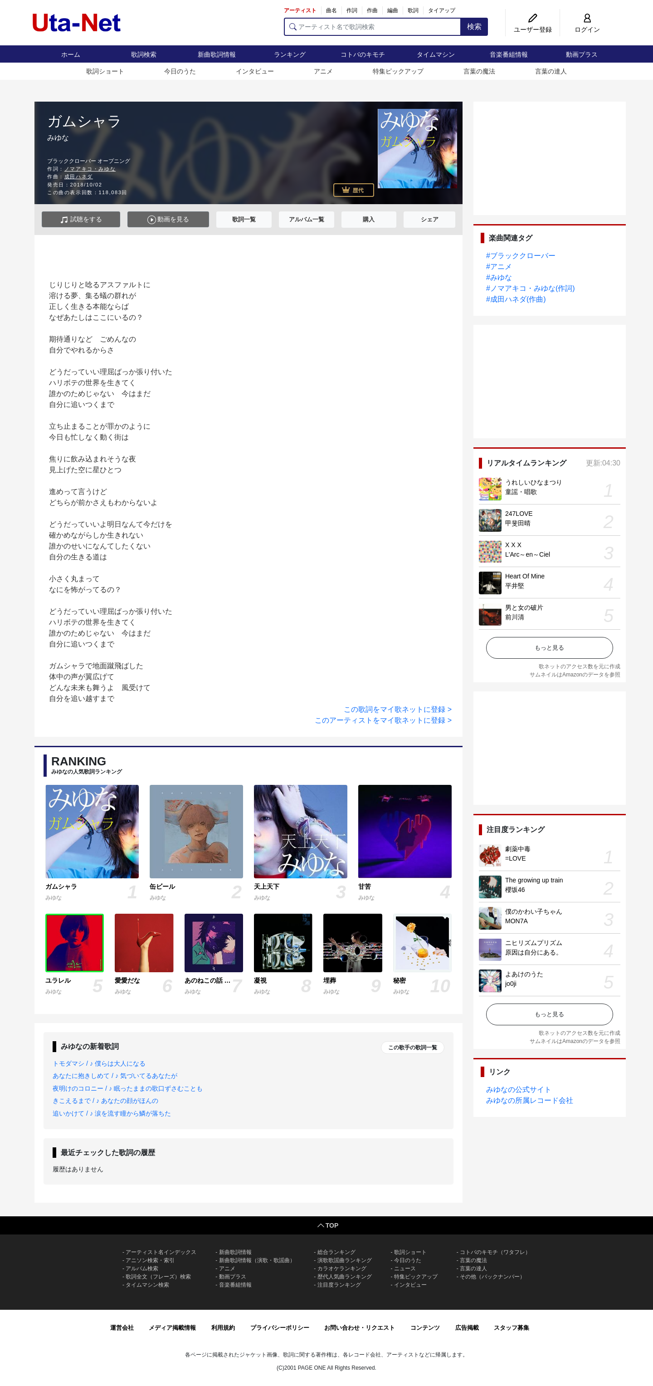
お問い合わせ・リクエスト (359, 1327)
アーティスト (300, 10)
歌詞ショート (105, 71)
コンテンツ (425, 1327)
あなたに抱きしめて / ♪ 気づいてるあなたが (115, 1075)
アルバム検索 (142, 1268)
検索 (474, 26)
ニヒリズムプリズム (533, 942)
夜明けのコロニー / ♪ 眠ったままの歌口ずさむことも (128, 1088)
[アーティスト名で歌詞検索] (372, 27)
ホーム (70, 54)
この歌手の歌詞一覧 (412, 1047)
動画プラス (582, 54)
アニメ (323, 71)
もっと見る (549, 647)
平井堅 (514, 585)
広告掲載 (467, 1327)
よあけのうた (524, 974)
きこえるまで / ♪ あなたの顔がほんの (105, 1100)
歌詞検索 (143, 54)
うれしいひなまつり (533, 482)
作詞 (351, 10)
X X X (513, 545)
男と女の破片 (524, 607)
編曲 (392, 10)
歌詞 (413, 10)
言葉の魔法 (479, 71)
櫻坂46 (515, 889)
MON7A (516, 921)
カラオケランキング (341, 1268)
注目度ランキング (339, 1285)
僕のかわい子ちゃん (533, 911)
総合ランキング (336, 1252)
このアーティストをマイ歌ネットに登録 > (383, 720)
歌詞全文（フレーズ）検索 (158, 1276)
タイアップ (441, 10)
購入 (369, 219)
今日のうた (180, 71)
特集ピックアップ (398, 71)
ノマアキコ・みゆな (90, 168)
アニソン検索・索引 (150, 1260)
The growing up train (534, 880)
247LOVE (519, 513)
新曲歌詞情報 (217, 54)
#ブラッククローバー (521, 256)
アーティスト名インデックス (161, 1252)
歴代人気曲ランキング (344, 1276)
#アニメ (499, 266)
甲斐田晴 (518, 523)
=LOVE (515, 858)
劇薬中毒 (518, 848)
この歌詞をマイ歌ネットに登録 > (398, 709)
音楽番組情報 (509, 54)
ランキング (290, 54)
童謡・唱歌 (521, 491)
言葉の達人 (551, 71)
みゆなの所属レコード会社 (529, 1100)
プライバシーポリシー (279, 1327)
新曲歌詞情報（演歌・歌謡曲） (257, 1260)
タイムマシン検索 (147, 1285)
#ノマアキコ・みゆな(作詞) (530, 288)
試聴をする (81, 219)
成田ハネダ (78, 176)
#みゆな (499, 277)
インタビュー (255, 71)
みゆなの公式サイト (518, 1089)
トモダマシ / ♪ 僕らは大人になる (99, 1063)
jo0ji (511, 983)
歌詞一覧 (244, 219)
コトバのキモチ (363, 54)
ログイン (587, 29)
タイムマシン (436, 54)
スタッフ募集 (511, 1327)
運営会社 (122, 1327)
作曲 (372, 10)
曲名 (331, 10)
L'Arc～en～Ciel (527, 554)
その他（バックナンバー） (492, 1276)
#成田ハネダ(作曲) (516, 299)
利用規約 (223, 1327)
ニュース (405, 1268)
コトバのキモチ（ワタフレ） (495, 1252)
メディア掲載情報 (172, 1327)
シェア (430, 219)
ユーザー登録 (533, 29)
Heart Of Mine (525, 576)
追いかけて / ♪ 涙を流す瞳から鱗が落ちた (112, 1113)
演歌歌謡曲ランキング (344, 1260)
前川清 (514, 617)
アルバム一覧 (306, 219)
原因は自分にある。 (533, 952)
